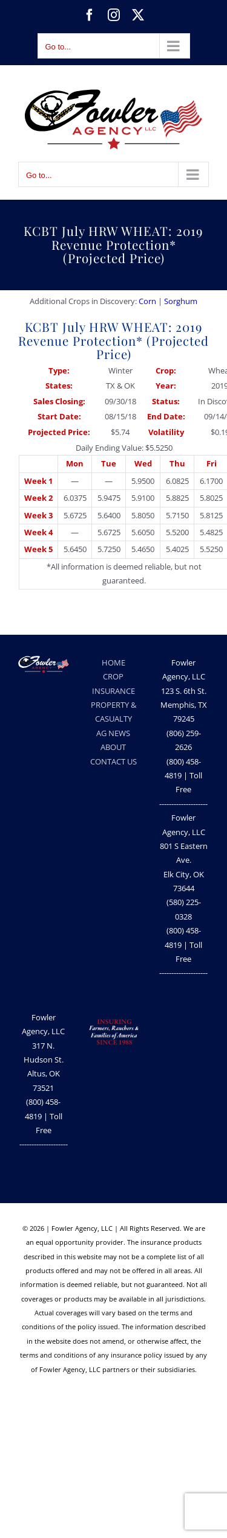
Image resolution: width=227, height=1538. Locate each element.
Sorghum (180, 301)
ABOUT (113, 747)
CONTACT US (113, 761)
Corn (147, 301)
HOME (113, 662)
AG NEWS (113, 733)
